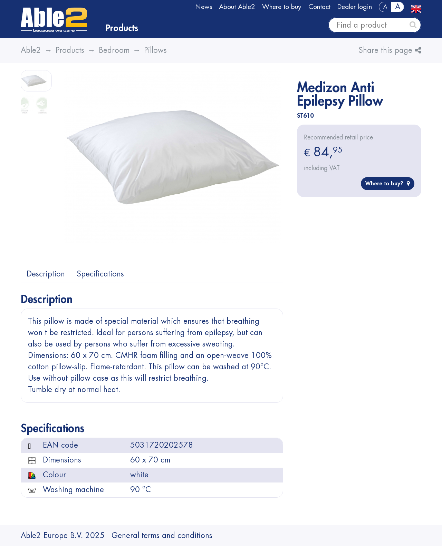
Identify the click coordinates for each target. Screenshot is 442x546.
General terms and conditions (162, 535)
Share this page (389, 50)
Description (46, 274)
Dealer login (354, 6)
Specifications (100, 274)
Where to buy (281, 6)
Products (122, 28)
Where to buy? (387, 183)
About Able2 (237, 6)
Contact (319, 6)
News (203, 6)
